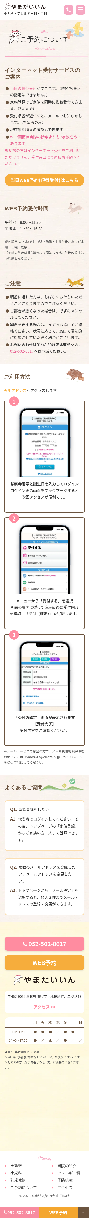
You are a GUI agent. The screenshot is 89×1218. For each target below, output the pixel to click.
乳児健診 (18, 1180)
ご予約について (23, 1187)
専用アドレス (15, 390)
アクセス (65, 1187)
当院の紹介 (66, 1166)
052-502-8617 (44, 943)
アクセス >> (44, 1007)
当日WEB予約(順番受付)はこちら (44, 180)
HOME (16, 1166)
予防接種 (65, 1180)
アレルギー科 (68, 1173)
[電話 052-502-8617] (68, 10)
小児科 (16, 1173)
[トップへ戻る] (83, 1212)
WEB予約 (44, 962)
